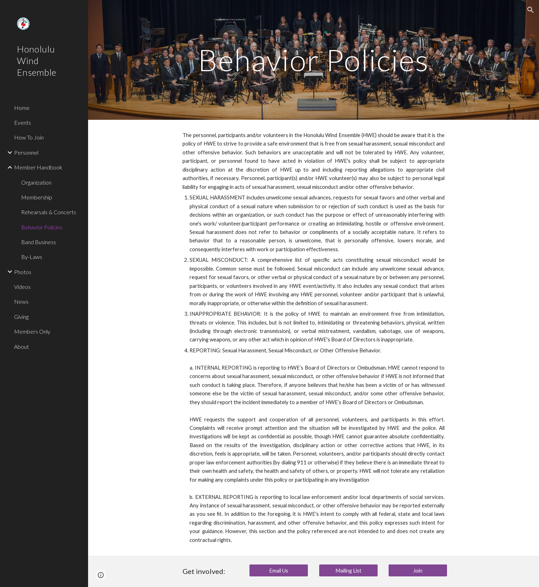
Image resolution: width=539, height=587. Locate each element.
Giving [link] (21, 316)
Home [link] (22, 107)
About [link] (21, 346)
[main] (313, 60)
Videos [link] (22, 286)
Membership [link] (36, 197)
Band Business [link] (38, 242)
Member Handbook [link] (38, 167)
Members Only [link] (32, 331)
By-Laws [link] (31, 256)
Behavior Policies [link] (41, 227)
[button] (530, 9)
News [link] (21, 301)
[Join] (418, 570)
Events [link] (22, 122)
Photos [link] (22, 271)
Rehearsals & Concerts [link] (48, 212)
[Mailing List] (348, 570)
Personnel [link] (26, 152)
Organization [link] (36, 182)
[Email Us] (278, 570)
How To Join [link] (29, 137)
